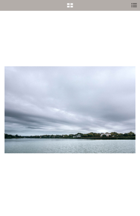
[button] (70, 7)
